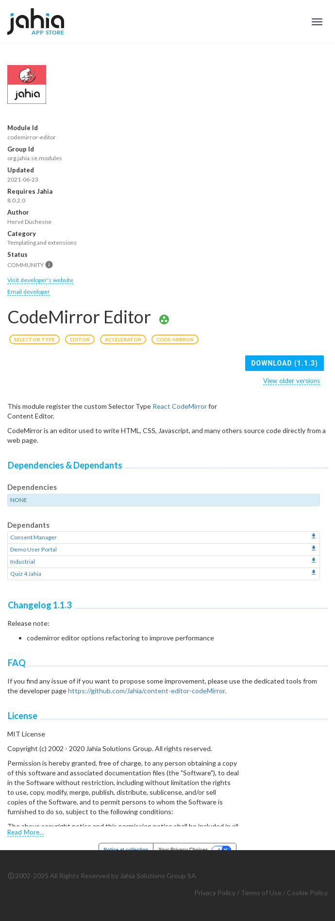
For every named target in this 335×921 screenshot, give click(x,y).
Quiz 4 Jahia (25, 573)
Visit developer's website (40, 280)
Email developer (28, 291)
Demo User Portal (33, 549)
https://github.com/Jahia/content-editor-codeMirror (146, 691)
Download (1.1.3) (284, 363)
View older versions (291, 381)
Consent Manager (33, 537)
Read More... (25, 832)
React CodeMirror (179, 406)
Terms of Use (261, 892)
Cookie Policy (307, 892)
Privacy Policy (214, 892)
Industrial (22, 561)
